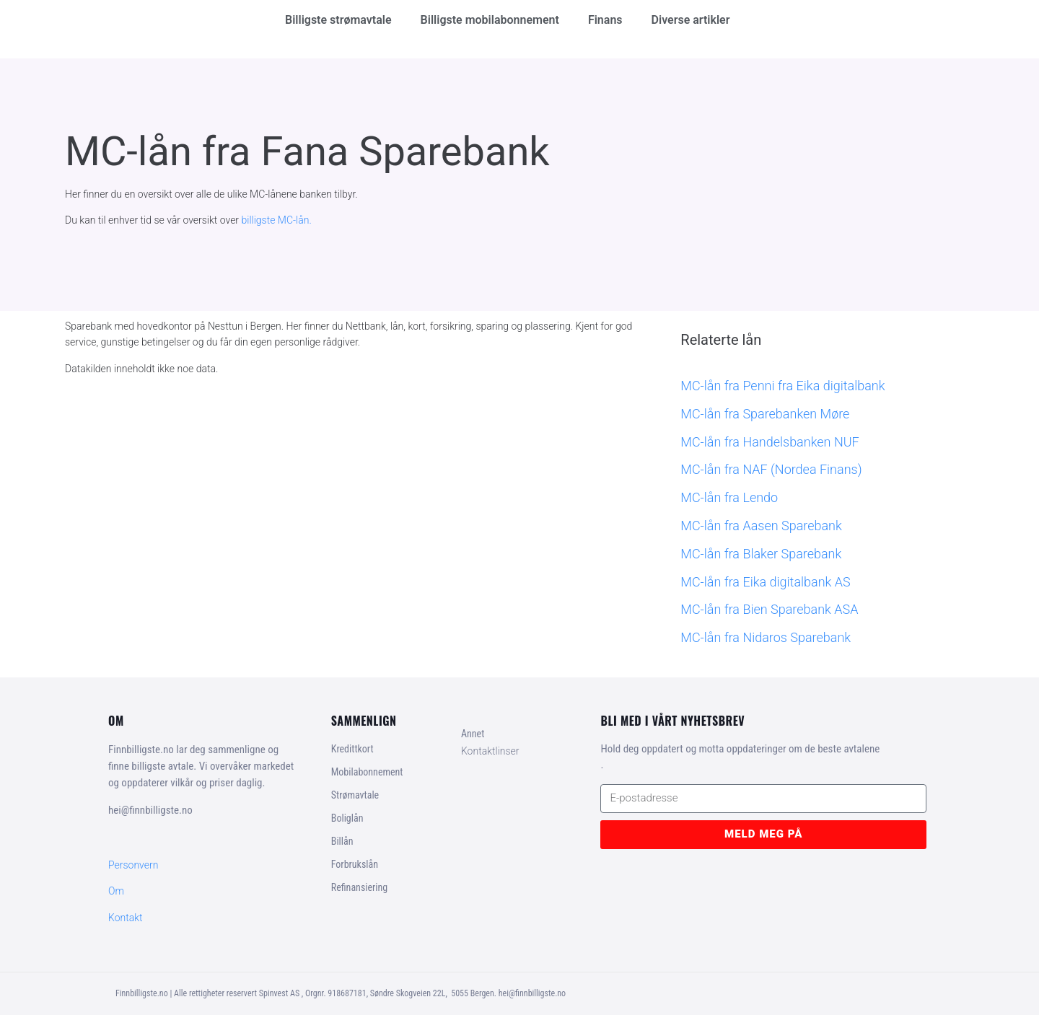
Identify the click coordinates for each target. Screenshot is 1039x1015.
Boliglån (347, 818)
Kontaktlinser (490, 751)
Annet (472, 733)
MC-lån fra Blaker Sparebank (760, 553)
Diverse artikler (691, 20)
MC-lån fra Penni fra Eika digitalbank (782, 385)
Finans (605, 20)
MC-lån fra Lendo (729, 497)
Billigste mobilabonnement (490, 20)
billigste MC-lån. (277, 220)
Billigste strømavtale (338, 20)
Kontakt (125, 917)
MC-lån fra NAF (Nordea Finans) (771, 469)
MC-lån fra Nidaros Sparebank (765, 637)
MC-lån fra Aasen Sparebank (760, 525)
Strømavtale (355, 795)
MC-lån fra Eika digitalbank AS (765, 581)
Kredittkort (352, 749)
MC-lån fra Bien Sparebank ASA (769, 609)
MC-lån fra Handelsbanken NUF (769, 441)
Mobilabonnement (367, 772)
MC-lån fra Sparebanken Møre (764, 413)
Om (116, 891)
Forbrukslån (354, 864)
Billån (342, 841)
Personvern (133, 865)
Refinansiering (359, 887)
